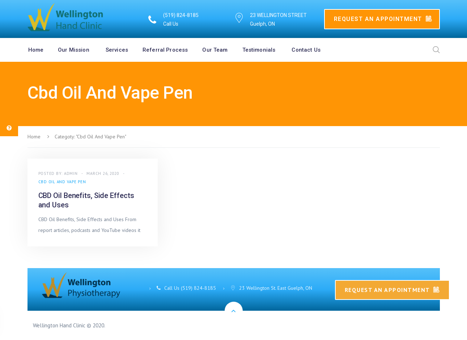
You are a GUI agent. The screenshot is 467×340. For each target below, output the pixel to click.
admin (71, 173)
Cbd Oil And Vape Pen (62, 181)
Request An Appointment (383, 19)
